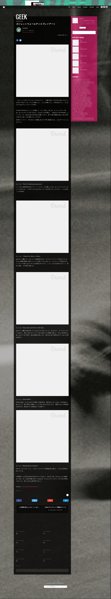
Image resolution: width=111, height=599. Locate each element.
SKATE (85, 90)
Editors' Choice (78, 108)
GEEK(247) (18, 490)
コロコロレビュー (78, 116)
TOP (66, 7)
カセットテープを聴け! (80, 113)
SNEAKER (77, 98)
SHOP (94, 7)
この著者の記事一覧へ (63, 35)
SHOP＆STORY (88, 82)
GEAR (76, 100)
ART (76, 87)
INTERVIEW (78, 103)
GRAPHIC (86, 100)
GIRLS (71, 7)
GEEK (21, 17)
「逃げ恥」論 (77, 111)
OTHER (90, 118)
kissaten (25, 28)
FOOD (85, 85)
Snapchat (107, 7)
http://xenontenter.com (28, 32)
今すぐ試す (72, 2)
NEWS (76, 80)
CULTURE (89, 7)
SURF (75, 93)
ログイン (82, 2)
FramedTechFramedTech (30, 486)
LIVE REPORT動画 (79, 118)
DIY (75, 95)
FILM (83, 87)
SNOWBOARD (85, 93)
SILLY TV (85, 80)
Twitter (104, 7)
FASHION (82, 7)
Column (87, 105)
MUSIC (76, 7)
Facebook (100, 7)
